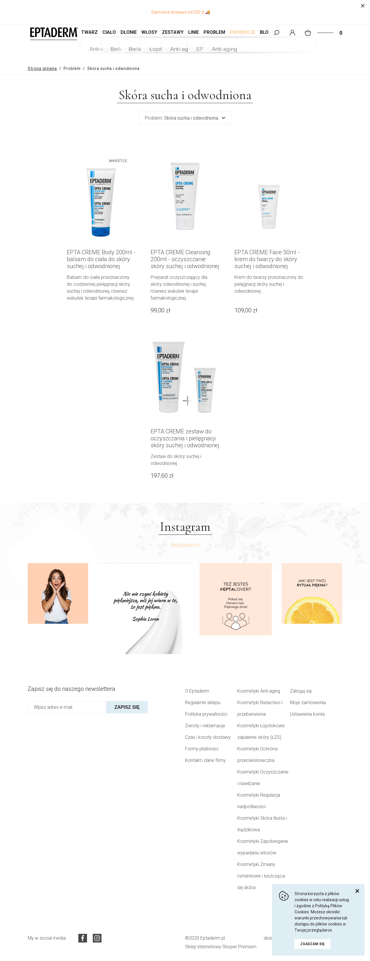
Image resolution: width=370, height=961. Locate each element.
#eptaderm (185, 544)
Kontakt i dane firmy (205, 760)
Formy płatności (201, 749)
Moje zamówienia (308, 702)
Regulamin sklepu (202, 702)
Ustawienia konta (307, 714)
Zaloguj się (301, 691)
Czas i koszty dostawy (208, 737)
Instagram (97, 938)
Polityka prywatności (206, 714)
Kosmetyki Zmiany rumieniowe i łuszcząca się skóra (261, 876)
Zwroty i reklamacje (205, 725)
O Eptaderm (197, 691)
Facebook (82, 938)
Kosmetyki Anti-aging (258, 691)
